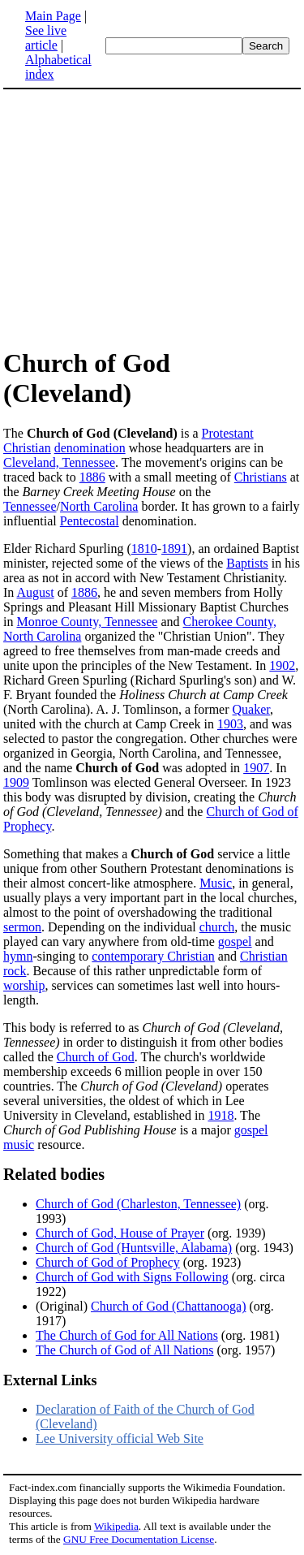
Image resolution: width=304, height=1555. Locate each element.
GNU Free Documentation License (138, 1539)
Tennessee (30, 506)
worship (24, 985)
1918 (220, 1115)
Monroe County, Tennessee (86, 621)
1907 (256, 768)
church (217, 927)
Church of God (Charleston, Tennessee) (138, 1204)
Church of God (96, 1057)
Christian (27, 448)
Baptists (247, 563)
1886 (92, 477)
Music (215, 883)
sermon (22, 927)
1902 (282, 665)
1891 (174, 548)
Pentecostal (89, 521)
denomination (90, 448)
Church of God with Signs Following (132, 1277)
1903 (230, 724)
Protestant (228, 433)
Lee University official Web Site (119, 1438)
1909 (16, 782)
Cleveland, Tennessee (59, 462)
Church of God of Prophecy (108, 1262)
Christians (260, 477)
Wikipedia (116, 1526)
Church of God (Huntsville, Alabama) (134, 1248)
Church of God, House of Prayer (120, 1233)
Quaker (251, 709)
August (35, 592)
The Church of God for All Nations (127, 1335)
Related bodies (54, 1174)
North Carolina (99, 506)
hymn (17, 956)
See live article (45, 38)
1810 (144, 548)
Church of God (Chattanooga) (168, 1306)
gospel (235, 941)
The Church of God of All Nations (125, 1350)
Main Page (53, 16)
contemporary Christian (153, 956)
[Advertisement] (139, 217)
